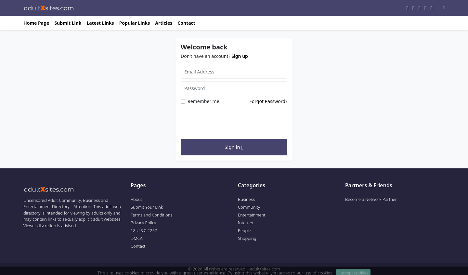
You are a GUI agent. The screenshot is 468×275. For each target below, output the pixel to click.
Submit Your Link (147, 207)
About (136, 199)
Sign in (234, 147)
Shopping (247, 238)
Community (249, 207)
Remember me (203, 101)
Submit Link (67, 23)
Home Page (36, 23)
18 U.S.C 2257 (144, 230)
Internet (246, 223)
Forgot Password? (268, 101)
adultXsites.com (265, 269)
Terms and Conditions (151, 215)
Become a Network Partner (371, 199)
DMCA (137, 238)
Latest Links (100, 23)
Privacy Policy (143, 223)
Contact (186, 23)
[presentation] (230, 121)
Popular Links (134, 23)
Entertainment (252, 215)
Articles (163, 23)
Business (246, 199)
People (244, 230)
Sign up (239, 56)
